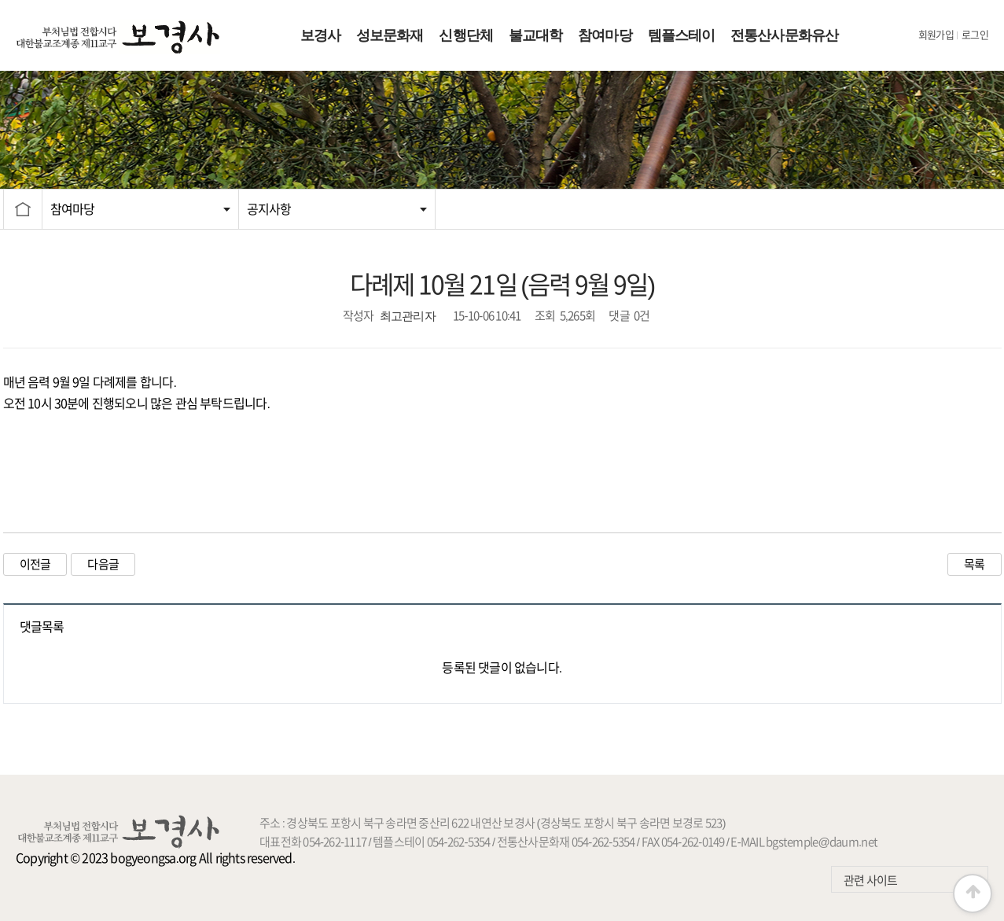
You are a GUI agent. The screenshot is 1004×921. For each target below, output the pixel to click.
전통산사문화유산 (784, 35)
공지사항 (269, 209)
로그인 (975, 35)
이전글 (35, 564)
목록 (974, 564)
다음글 (103, 564)
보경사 (320, 35)
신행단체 (465, 35)
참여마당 (604, 35)
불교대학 (535, 35)
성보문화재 (390, 35)
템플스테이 (681, 35)
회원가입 (936, 35)
